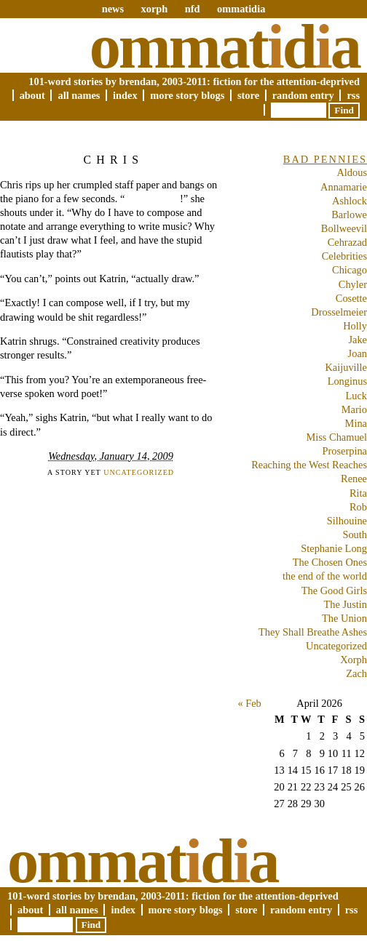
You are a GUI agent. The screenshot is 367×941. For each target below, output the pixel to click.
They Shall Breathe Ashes (313, 632)
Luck (356, 395)
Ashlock (349, 201)
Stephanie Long (334, 548)
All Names (79, 95)
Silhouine (347, 520)
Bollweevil (344, 228)
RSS (353, 95)
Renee (354, 478)
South (354, 534)
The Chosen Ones (330, 562)
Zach (356, 673)
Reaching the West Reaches (309, 464)
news (113, 9)
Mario (354, 409)
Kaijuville (346, 367)
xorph (154, 9)
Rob (358, 507)
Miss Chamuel (336, 437)
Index (125, 95)
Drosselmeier (339, 312)
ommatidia (241, 9)
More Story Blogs (187, 95)
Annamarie (343, 187)
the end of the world (325, 576)
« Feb (249, 703)
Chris (113, 159)
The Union (344, 618)
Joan (357, 353)
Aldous (351, 172)
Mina (356, 423)
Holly (355, 326)
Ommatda (225, 46)
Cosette (351, 298)
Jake (357, 339)
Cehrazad (347, 242)
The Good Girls (334, 590)
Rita (358, 493)
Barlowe (349, 214)
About (32, 95)
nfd (192, 9)
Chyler (353, 284)
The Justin (345, 604)
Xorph (353, 659)
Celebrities (344, 256)
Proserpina (344, 451)
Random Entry (303, 95)
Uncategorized (138, 472)
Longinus (347, 381)
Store (248, 95)
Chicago (349, 270)
